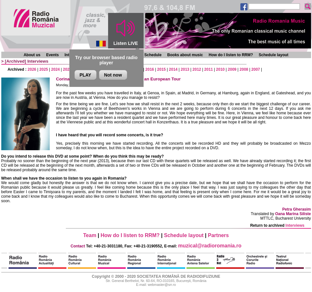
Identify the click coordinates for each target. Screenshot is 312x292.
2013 (185, 69)
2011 (208, 69)
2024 (55, 69)
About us (32, 55)
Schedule (152, 55)
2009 (232, 69)
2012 (197, 69)
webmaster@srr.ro (162, 285)
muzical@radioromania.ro (209, 245)
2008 (244, 69)
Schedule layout (273, 55)
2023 (67, 69)
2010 (220, 69)
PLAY (85, 75)
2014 (173, 69)
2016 (150, 69)
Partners (218, 235)
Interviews (37, 61)
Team (89, 235)
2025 (43, 69)
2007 (255, 69)
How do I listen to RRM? (231, 55)
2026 (32, 69)
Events (52, 55)
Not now (113, 75)
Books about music (185, 55)
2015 (161, 69)
